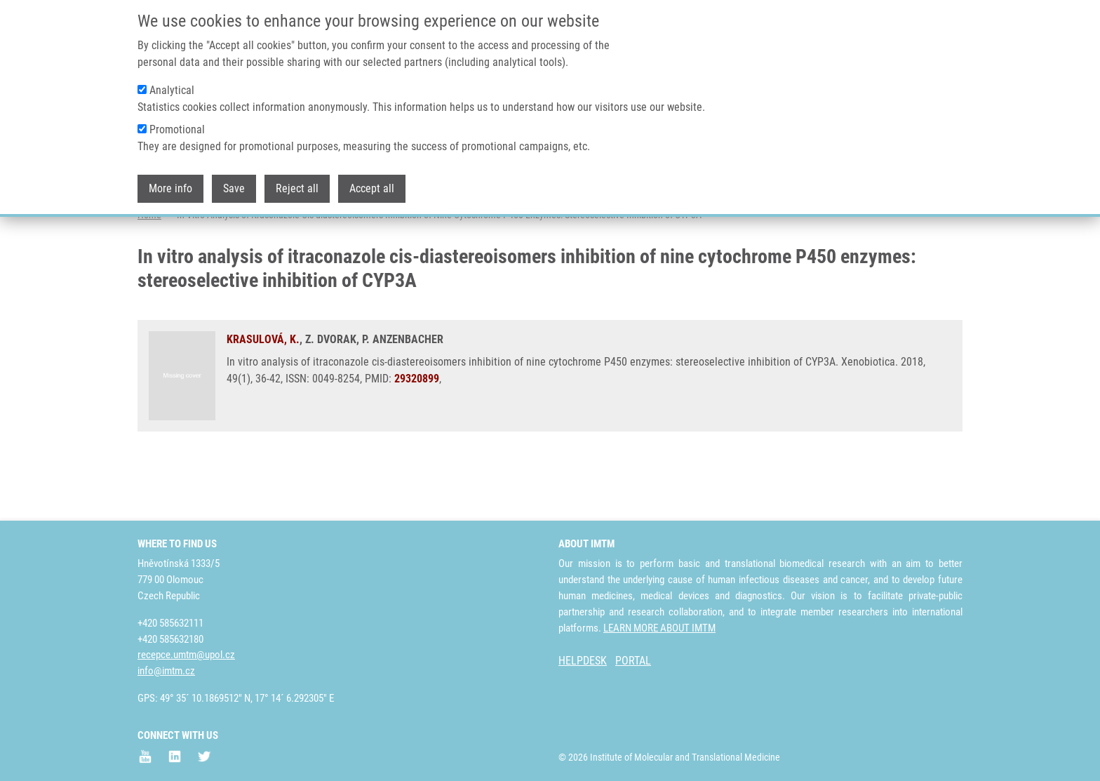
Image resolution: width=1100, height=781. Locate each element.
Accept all (371, 183)
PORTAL (633, 660)
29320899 (416, 434)
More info (170, 183)
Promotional (177, 124)
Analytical (171, 85)
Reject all (297, 183)
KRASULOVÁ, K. (263, 394)
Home (149, 270)
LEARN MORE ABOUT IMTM (659, 628)
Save (234, 183)
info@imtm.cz (166, 671)
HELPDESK (582, 660)
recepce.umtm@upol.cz (186, 654)
